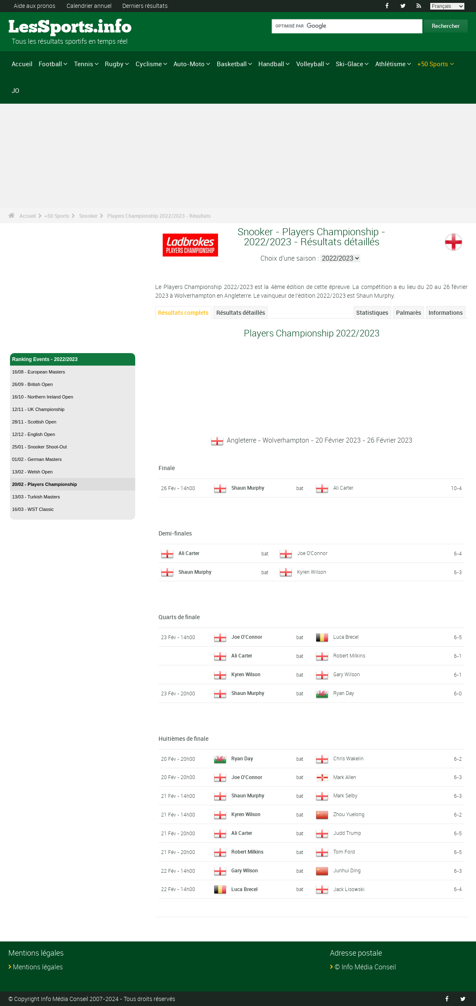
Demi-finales (175, 533)
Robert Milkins (349, 655)
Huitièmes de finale (183, 738)
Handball (271, 64)
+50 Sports (432, 64)
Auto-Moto (189, 64)
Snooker (88, 215)
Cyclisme (149, 64)
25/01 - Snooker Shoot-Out (39, 446)
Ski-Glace (349, 64)
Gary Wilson (346, 673)
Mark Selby (345, 795)
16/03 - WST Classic (33, 508)
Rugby (114, 64)
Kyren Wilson (311, 571)
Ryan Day (343, 692)
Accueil (22, 64)
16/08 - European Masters (38, 371)
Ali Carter (343, 487)
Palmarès (408, 312)
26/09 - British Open (32, 383)
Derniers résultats (145, 6)
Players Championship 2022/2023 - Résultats (159, 215)
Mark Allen (344, 776)
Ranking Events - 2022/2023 (72, 359)
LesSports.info (39, 27)
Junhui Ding (347, 870)
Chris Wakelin (348, 757)
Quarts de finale (179, 617)
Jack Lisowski (348, 888)
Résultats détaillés (240, 312)
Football (50, 64)
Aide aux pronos (34, 6)
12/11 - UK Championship (38, 408)
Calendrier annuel (89, 6)
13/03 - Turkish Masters (36, 496)
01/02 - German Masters (37, 458)
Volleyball (310, 64)
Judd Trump (347, 832)
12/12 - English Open (33, 433)
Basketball (232, 64)
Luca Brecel (346, 636)
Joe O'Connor (312, 552)
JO (15, 90)
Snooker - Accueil (33, 341)
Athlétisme (390, 64)
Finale (167, 467)
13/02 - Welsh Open (32, 471)
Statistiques (372, 312)
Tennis (83, 64)
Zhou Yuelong (348, 814)
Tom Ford (344, 851)
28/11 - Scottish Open (34, 421)
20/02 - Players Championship (44, 483)
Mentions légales (38, 966)
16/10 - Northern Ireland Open (42, 396)
